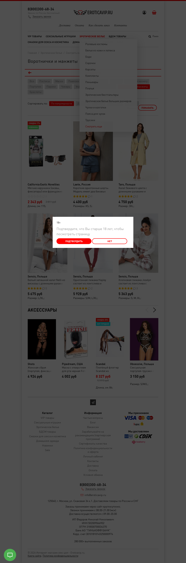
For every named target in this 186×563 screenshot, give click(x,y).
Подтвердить (74, 241)
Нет (109, 241)
